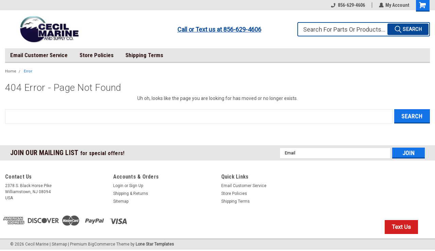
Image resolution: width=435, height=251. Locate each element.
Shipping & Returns (130, 193)
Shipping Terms (144, 55)
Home (10, 71)
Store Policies (97, 55)
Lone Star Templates (155, 244)
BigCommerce (101, 244)
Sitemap (120, 201)
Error (28, 71)
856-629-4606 (348, 5)
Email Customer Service (39, 55)
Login (118, 185)
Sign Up (136, 185)
